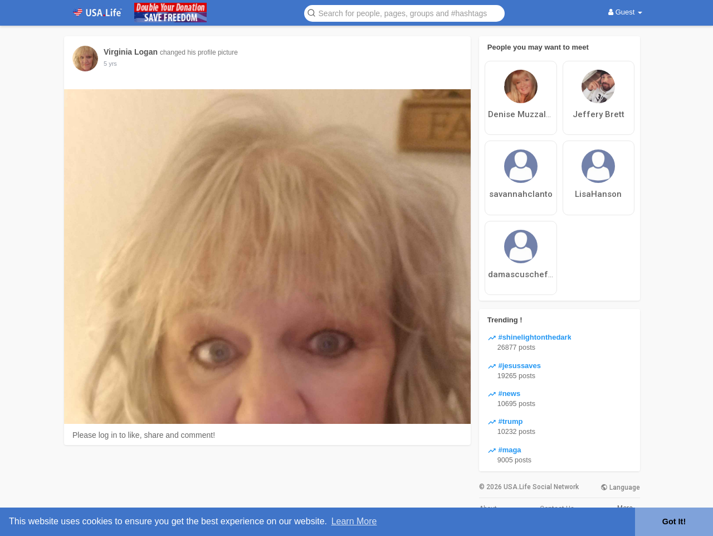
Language (620, 487)
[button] (404, 12)
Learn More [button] (354, 521)
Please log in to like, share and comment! (143, 435)
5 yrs (110, 63)
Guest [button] (625, 12)
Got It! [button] (674, 521)
